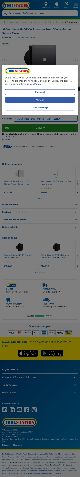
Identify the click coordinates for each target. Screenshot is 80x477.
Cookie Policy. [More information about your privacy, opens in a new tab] (34, 84)
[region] (40, 90)
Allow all (40, 100)
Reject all (40, 92)
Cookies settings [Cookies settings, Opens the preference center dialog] (40, 107)
